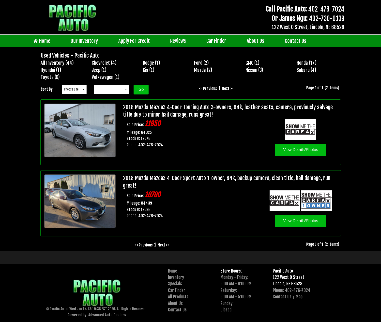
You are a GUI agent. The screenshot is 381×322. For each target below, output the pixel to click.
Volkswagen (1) (106, 77)
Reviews (178, 41)
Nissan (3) (254, 70)
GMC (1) (252, 63)
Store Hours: (231, 271)
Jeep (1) (99, 70)
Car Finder (216, 41)
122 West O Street (288, 277)
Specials (175, 283)
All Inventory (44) (57, 63)
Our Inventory (84, 41)
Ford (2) (201, 63)
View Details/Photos (300, 150)
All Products (178, 296)
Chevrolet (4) (104, 63)
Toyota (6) (50, 77)
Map (299, 296)
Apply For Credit (134, 41)
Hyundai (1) (51, 70)
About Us (255, 41)
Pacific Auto (283, 271)
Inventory (176, 277)
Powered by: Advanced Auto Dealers (96, 314)
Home (41, 41)
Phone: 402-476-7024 (291, 290)
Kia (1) (148, 70)
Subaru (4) (306, 70)
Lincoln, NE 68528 (287, 283)
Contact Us (295, 41)
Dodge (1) (151, 63)
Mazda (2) (203, 70)
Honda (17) (307, 63)
